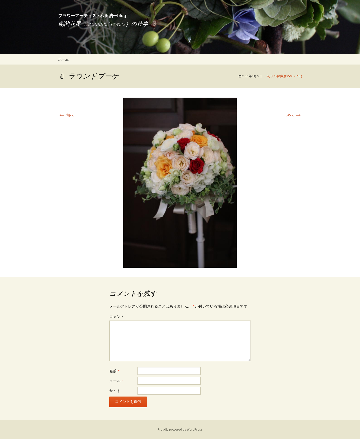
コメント (116, 316)
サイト (115, 390)
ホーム (63, 59)
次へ (294, 115)
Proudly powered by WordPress (180, 429)
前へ (66, 115)
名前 (114, 371)
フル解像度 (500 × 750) (286, 76)
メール (116, 380)
